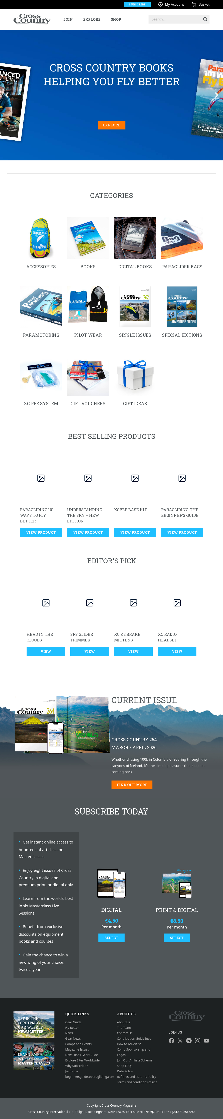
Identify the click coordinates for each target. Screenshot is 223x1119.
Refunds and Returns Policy (136, 1077)
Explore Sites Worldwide (82, 1060)
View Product (41, 532)
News (69, 1033)
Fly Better (72, 1027)
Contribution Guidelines (134, 1038)
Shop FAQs (124, 1066)
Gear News (73, 1038)
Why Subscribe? (76, 1066)
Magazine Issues (77, 1049)
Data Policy (125, 1071)
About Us (123, 1022)
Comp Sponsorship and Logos (133, 1052)
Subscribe (137, 4)
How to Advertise (129, 1044)
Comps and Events (78, 1044)
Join (68, 19)
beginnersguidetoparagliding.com (85, 1077)
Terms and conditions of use (137, 1082)
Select (111, 937)
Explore (91, 19)
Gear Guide (73, 1022)
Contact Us (124, 1033)
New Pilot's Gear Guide (81, 1055)
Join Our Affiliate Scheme (134, 1060)
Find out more (132, 784)
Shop (116, 19)
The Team (124, 1027)
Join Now (71, 1071)
